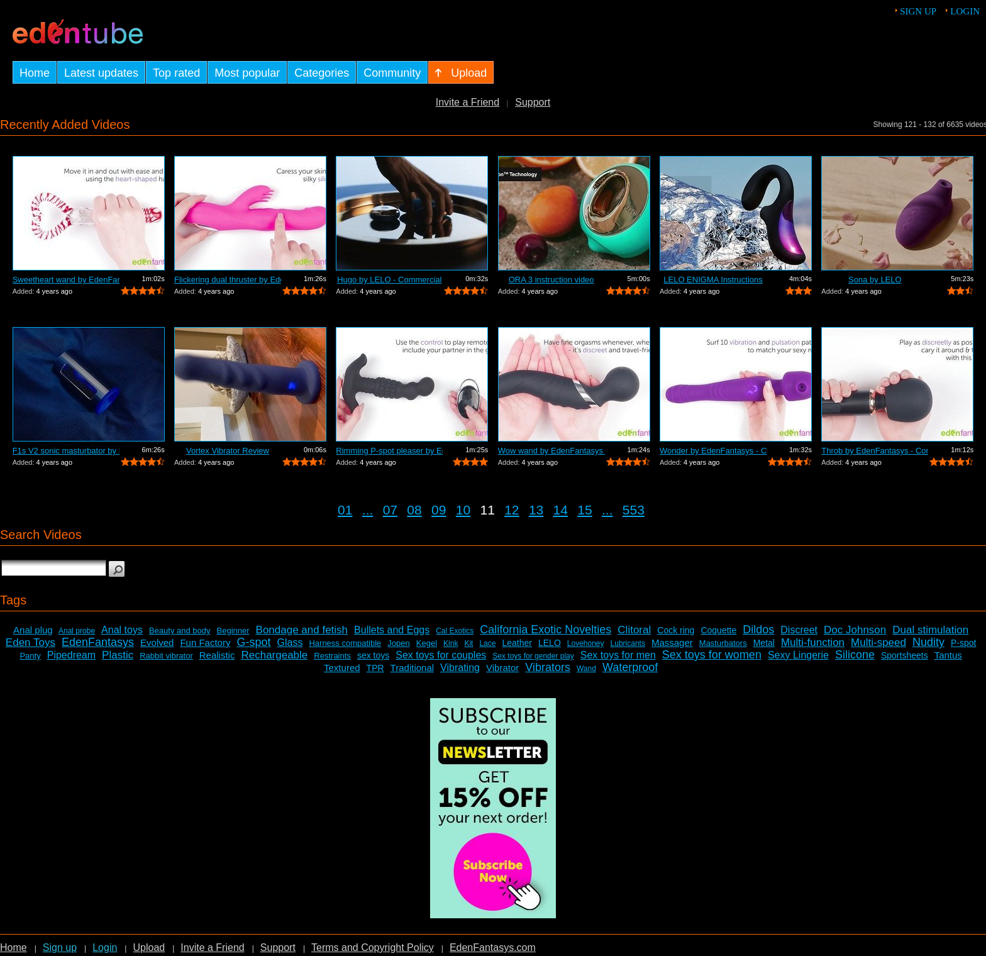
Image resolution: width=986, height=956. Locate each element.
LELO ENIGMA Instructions (713, 279)
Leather (516, 643)
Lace (487, 643)
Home (13, 947)
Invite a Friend (467, 102)
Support (532, 102)
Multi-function (813, 642)
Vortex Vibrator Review (227, 450)
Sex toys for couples (441, 655)
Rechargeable (274, 655)
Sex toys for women (712, 654)
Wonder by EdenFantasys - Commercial (713, 450)
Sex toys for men (618, 655)
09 (438, 510)
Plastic (117, 655)
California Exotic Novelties (545, 629)
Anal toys (122, 630)
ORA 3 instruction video (551, 279)
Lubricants (628, 643)
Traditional (412, 667)
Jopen (398, 643)
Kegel (426, 643)
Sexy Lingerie (798, 655)
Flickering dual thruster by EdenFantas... (227, 279)
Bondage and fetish (302, 630)
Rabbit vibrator (166, 655)
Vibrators (547, 667)
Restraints (332, 655)
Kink (450, 643)
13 (536, 510)
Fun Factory (205, 642)
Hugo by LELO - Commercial (389, 279)
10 (463, 510)
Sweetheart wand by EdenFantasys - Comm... (66, 279)
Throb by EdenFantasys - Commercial (874, 450)
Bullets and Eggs (391, 630)
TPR (375, 668)
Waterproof (630, 667)
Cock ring (675, 630)
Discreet (798, 630)
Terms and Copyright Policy (372, 947)
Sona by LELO (875, 279)
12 (511, 510)
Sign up (918, 11)
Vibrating (460, 667)
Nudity (928, 642)
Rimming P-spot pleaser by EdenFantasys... (389, 450)
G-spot (253, 642)
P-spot (963, 643)
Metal (764, 643)
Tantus (948, 655)
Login (965, 11)
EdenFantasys (98, 642)
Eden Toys (30, 642)
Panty (29, 655)
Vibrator (502, 667)
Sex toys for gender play (532, 656)
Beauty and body (180, 630)
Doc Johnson (855, 630)
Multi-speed (878, 642)
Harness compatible (345, 643)
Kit (468, 643)
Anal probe (76, 630)
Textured (342, 667)
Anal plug (33, 630)
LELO (549, 643)
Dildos (758, 629)
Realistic (217, 655)
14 (560, 510)
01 (345, 510)
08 (414, 510)
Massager (672, 642)
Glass (290, 642)
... (368, 510)
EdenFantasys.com (493, 947)
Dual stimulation (930, 630)
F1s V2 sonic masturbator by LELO (66, 450)
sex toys (373, 655)
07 (390, 510)
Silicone (855, 654)
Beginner (233, 630)
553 (634, 510)
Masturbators (723, 643)
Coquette (718, 630)
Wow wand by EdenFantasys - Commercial (551, 450)
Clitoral (634, 630)
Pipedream (71, 655)
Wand (586, 668)
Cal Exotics (455, 630)
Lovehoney (585, 643)
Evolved (157, 642)
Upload (149, 947)
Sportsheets (904, 655)
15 (584, 510)
